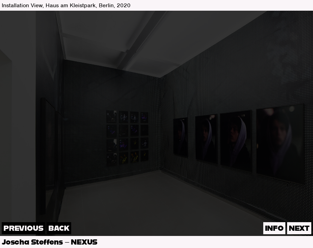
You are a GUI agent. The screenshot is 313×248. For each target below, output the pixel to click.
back (58, 228)
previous (23, 228)
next (299, 228)
